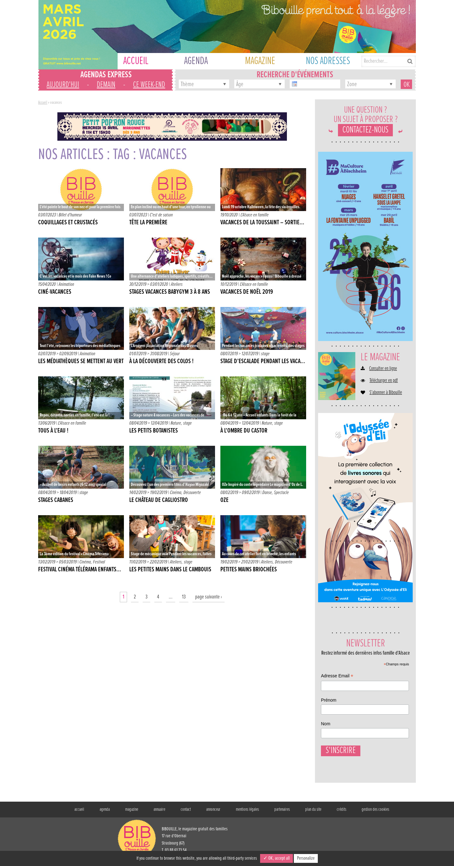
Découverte (192, 492)
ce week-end (149, 85)
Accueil (42, 102)
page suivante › (208, 597)
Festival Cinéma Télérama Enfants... (79, 570)
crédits (341, 813)
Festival (99, 562)
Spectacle (281, 492)
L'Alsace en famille (255, 215)
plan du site (313, 813)
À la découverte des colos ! (161, 361)
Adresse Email (337, 676)
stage (265, 354)
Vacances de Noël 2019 (246, 292)
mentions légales (247, 813)
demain (106, 85)
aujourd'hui (63, 85)
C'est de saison (161, 215)
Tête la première (148, 223)
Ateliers (177, 284)
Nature (176, 423)
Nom (325, 723)
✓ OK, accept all (276, 858)
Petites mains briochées (248, 570)
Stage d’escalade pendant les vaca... (262, 361)
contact (186, 813)
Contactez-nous (365, 130)
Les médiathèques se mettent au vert (81, 361)
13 (184, 597)
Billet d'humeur (70, 215)
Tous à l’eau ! (53, 431)
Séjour (175, 354)
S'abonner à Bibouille (386, 392)
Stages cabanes (55, 500)
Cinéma (175, 492)
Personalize (306, 858)
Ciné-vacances (54, 292)
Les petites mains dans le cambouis (170, 570)
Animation (66, 284)
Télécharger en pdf (384, 380)
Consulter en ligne (383, 368)
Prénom (328, 700)
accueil (79, 813)
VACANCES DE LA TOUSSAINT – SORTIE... (262, 223)
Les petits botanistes (153, 431)
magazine (131, 813)
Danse (267, 492)
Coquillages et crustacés (68, 223)
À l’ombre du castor (243, 431)
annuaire (159, 813)
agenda (105, 813)
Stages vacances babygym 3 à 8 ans (169, 292)
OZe (224, 500)
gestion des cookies (375, 813)
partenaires (282, 813)
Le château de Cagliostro (158, 500)
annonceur (213, 813)
